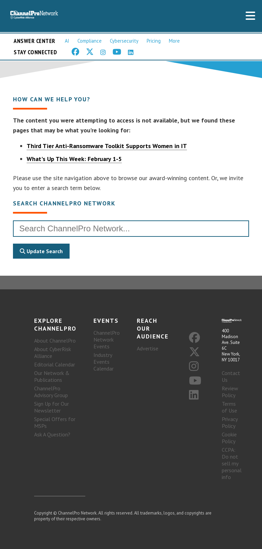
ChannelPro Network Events (106, 339)
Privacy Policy (229, 422)
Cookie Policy (229, 438)
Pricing (154, 41)
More (174, 41)
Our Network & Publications (52, 376)
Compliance (89, 41)
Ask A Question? (52, 434)
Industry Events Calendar (103, 361)
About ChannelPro (55, 340)
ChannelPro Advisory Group (51, 392)
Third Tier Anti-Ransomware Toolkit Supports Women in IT (107, 146)
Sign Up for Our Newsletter (51, 407)
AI (67, 41)
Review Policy (230, 392)
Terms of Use (229, 407)
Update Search (41, 251)
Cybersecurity (124, 41)
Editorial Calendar (54, 364)
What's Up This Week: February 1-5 (74, 159)
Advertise (147, 348)
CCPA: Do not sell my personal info (232, 463)
